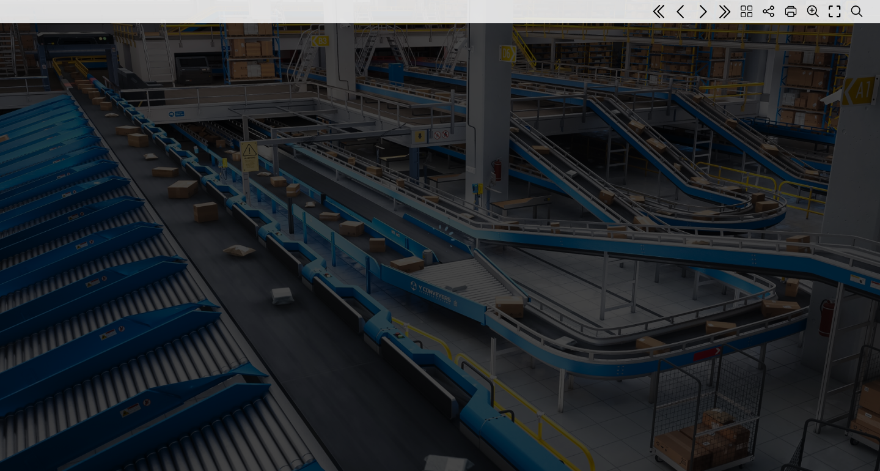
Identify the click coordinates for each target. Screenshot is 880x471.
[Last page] (724, 11)
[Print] (790, 11)
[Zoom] (812, 11)
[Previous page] (680, 11)
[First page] (658, 11)
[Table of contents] (746, 11)
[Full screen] (834, 11)
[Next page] (702, 11)
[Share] (768, 11)
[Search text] (856, 11)
